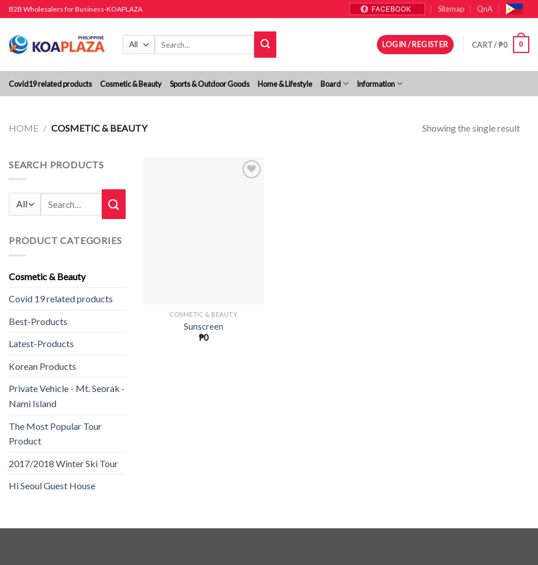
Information (379, 83)
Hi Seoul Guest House (52, 485)
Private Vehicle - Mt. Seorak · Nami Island (66, 396)
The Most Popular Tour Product (55, 434)
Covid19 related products (50, 84)
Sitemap (451, 8)
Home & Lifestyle (285, 84)
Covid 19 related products (61, 298)
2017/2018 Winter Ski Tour (63, 463)
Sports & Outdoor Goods (210, 84)
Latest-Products (41, 343)
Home (23, 127)
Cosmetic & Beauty (131, 84)
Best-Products (38, 321)
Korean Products (42, 366)
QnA (485, 8)
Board (334, 83)
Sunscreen (203, 326)
